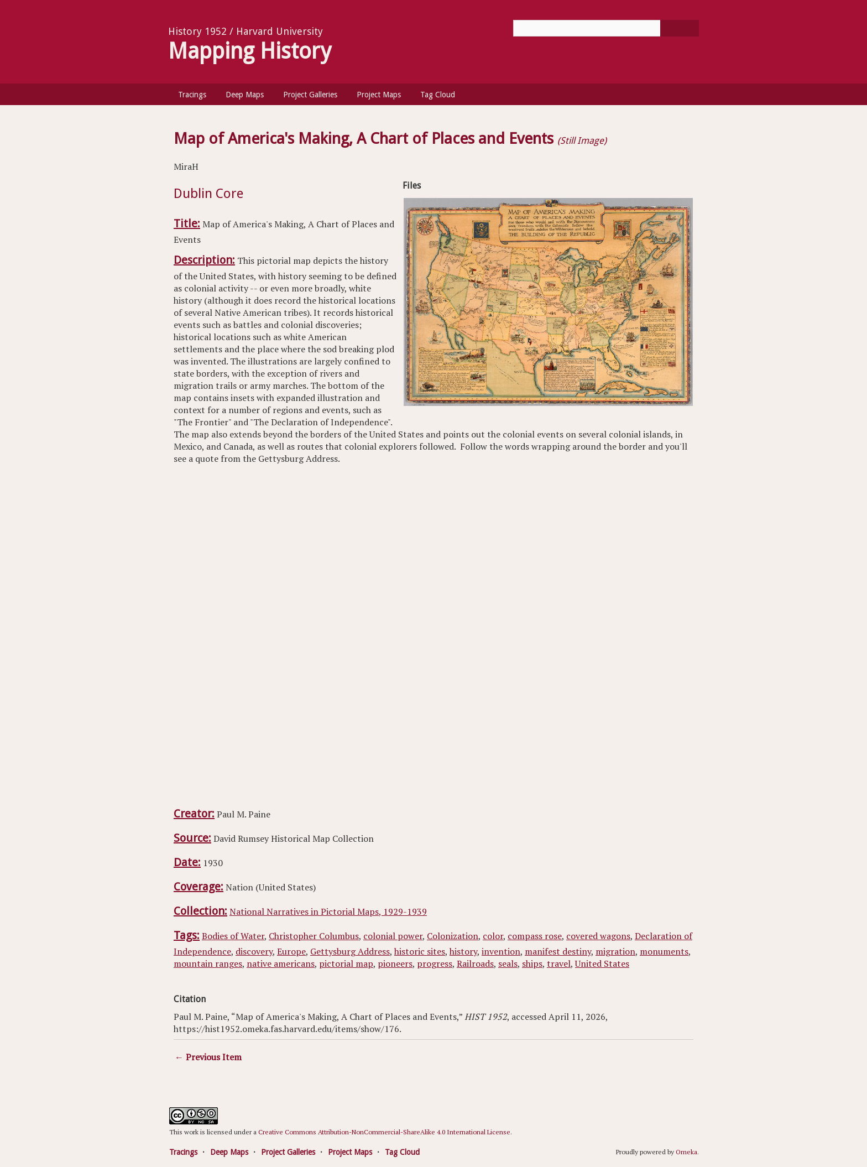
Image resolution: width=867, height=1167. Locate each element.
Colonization (452, 936)
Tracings (192, 94)
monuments (664, 951)
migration (615, 951)
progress (434, 963)
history (463, 951)
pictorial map (346, 963)
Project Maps (379, 94)
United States (602, 963)
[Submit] (679, 28)
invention (501, 951)
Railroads (475, 963)
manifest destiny (558, 951)
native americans (281, 963)
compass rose (535, 936)
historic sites (419, 951)
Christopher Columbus (314, 936)
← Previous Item (208, 1057)
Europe (291, 951)
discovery (254, 951)
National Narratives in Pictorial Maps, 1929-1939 (328, 911)
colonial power (392, 936)
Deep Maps (245, 94)
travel (559, 963)
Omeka (686, 1152)
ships (532, 963)
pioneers (395, 963)
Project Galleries (310, 94)
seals (508, 963)
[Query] (606, 28)
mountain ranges (208, 963)
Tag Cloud (437, 94)
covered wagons (598, 936)
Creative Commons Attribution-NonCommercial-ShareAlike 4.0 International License (384, 1132)
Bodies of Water (233, 936)
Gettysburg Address (350, 951)
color (493, 936)
